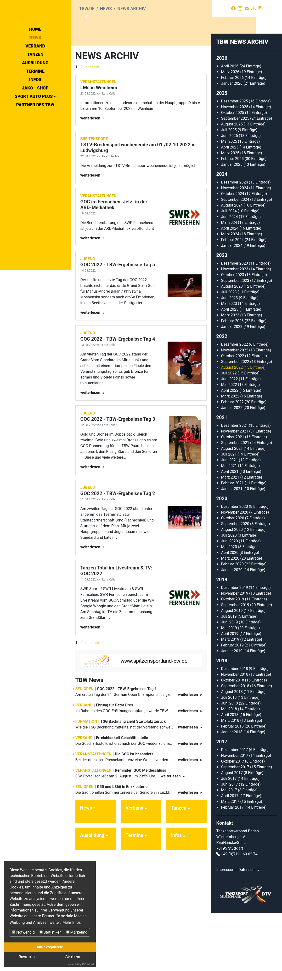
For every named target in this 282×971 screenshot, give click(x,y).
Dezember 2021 (234, 483)
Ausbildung (35, 105)
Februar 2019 (232, 703)
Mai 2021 (229, 523)
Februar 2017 (232, 865)
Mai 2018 (229, 766)
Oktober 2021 (232, 494)
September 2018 (235, 743)
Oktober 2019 (232, 657)
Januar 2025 (231, 222)
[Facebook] (233, 8)
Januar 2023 (231, 384)
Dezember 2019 (234, 645)
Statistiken (50, 932)
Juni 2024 (229, 274)
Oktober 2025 (232, 170)
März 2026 (230, 129)
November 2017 (234, 813)
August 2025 (232, 182)
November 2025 (234, 164)
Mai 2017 (229, 848)
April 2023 (229, 367)
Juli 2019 (229, 674)
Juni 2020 (229, 599)
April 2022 (229, 448)
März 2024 (230, 292)
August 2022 (232, 425)
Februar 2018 (232, 784)
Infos (35, 122)
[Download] (253, 8)
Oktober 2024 (232, 251)
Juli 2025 (229, 187)
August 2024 (232, 263)
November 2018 (234, 732)
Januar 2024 (231, 303)
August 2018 (232, 749)
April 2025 (229, 205)
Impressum (226, 927)
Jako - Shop (35, 130)
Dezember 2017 (234, 807)
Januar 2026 (231, 141)
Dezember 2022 (234, 402)
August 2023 (232, 344)
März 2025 (230, 210)
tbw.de (87, 8)
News (35, 80)
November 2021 (234, 489)
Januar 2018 (231, 789)
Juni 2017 (229, 842)
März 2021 (230, 535)
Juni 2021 (229, 517)
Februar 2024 (232, 297)
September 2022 (235, 419)
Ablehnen (72, 956)
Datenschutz (249, 927)
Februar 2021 (232, 541)
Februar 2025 (232, 216)
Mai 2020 (229, 604)
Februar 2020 (232, 622)
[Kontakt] (247, 8)
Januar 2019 (231, 708)
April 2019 (229, 691)
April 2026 (229, 124)
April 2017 (229, 853)
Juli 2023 (229, 350)
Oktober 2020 (232, 576)
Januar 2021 (231, 546)
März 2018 (230, 778)
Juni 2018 (229, 761)
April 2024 (229, 286)
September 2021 (235, 500)
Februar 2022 (232, 459)
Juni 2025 (229, 193)
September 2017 (235, 825)
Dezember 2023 (234, 321)
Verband (35, 88)
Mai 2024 (229, 280)
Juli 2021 (229, 512)
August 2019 (232, 668)
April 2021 (229, 529)
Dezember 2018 (234, 726)
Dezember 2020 (234, 564)
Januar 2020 (231, 627)
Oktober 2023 (232, 332)
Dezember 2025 (234, 159)
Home (35, 72)
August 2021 (232, 506)
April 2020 (229, 610)
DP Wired (88, 964)
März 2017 (230, 859)
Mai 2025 (229, 199)
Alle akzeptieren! (50, 947)
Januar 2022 (231, 465)
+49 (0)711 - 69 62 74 (239, 912)
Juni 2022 (229, 436)
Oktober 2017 (232, 819)
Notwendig (23, 932)
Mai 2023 (229, 361)
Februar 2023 (232, 378)
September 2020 (235, 581)
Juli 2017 (229, 836)
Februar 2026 (232, 135)
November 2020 (234, 570)
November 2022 (234, 408)
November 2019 (234, 651)
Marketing (76, 932)
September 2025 (235, 176)
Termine (35, 114)
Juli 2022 (229, 431)
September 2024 (235, 257)
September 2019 (235, 662)
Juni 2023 (229, 355)
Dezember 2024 (234, 240)
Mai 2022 (229, 442)
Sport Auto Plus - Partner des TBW (35, 143)
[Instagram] (240, 8)
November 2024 (234, 245)
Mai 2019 (229, 685)
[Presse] (260, 8)
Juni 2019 (229, 680)
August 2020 (232, 587)
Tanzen (35, 97)
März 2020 (230, 616)
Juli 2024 (229, 268)
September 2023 (235, 338)
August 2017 (232, 830)
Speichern (26, 956)
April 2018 (229, 772)
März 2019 (230, 697)
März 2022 (230, 454)
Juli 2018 (229, 755)
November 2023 (234, 327)
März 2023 (230, 373)
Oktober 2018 (232, 738)
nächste (92, 125)
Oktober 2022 (232, 413)
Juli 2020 (229, 593)
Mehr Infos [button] (71, 922)
